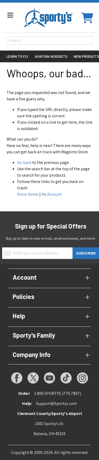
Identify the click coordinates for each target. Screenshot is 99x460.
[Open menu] (10, 15)
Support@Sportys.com (56, 403)
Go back (24, 162)
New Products (86, 56)
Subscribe (86, 253)
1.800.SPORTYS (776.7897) (57, 393)
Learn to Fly (17, 56)
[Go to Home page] (48, 17)
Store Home (28, 194)
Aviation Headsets (51, 56)
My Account (51, 194)
